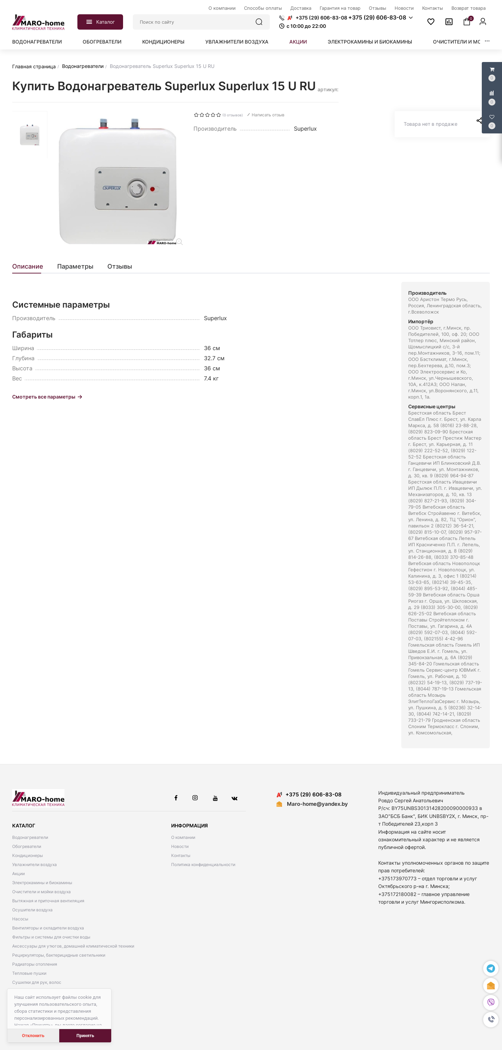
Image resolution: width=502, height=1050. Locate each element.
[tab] (31, 266)
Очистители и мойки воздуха (41, 891)
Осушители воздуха (32, 909)
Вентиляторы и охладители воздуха (48, 928)
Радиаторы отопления (34, 964)
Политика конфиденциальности (203, 864)
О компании (183, 837)
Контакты (180, 855)
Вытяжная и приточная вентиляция (48, 900)
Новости (180, 846)
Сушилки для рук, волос (36, 982)
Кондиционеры (163, 42)
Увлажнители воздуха (236, 42)
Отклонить (33, 1035)
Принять (85, 1035)
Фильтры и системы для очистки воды (51, 937)
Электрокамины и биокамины (370, 42)
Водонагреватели (37, 42)
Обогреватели (102, 42)
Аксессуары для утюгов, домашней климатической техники (73, 946)
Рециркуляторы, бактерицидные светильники (58, 955)
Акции (298, 42)
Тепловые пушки (29, 973)
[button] (491, 1020)
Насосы (20, 918)
